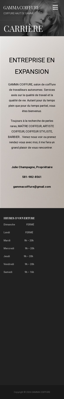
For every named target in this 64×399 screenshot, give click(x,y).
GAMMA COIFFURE (21, 7)
